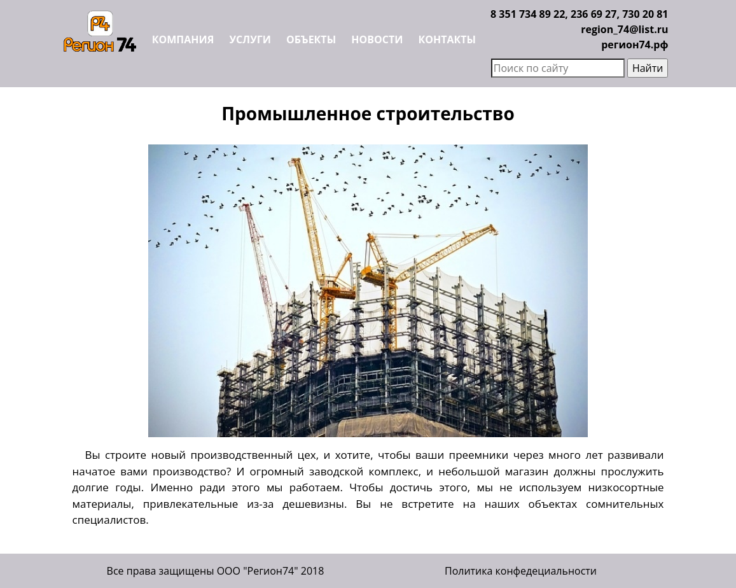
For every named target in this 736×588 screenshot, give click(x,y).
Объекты (311, 39)
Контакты (447, 39)
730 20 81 (645, 14)
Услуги (249, 39)
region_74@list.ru (624, 29)
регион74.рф (634, 45)
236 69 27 (593, 14)
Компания (183, 39)
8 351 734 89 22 (527, 14)
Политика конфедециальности (521, 571)
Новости (377, 39)
